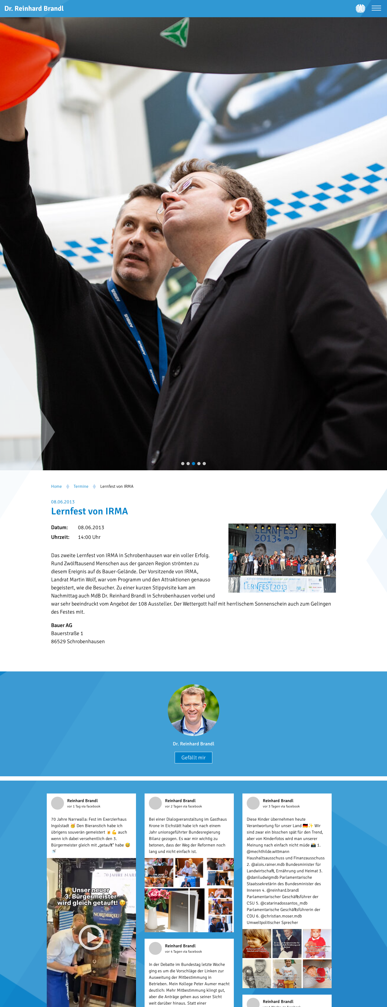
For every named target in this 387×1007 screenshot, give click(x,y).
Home (56, 486)
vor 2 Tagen (174, 806)
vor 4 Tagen (174, 951)
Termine (81, 486)
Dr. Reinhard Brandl (193, 744)
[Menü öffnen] (376, 8)
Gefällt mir (193, 757)
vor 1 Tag (74, 806)
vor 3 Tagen (272, 806)
